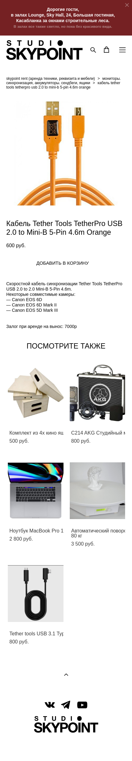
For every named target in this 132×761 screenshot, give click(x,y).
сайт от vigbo (66, 746)
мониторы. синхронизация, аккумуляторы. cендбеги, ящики (63, 80)
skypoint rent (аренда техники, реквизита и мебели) (50, 78)
